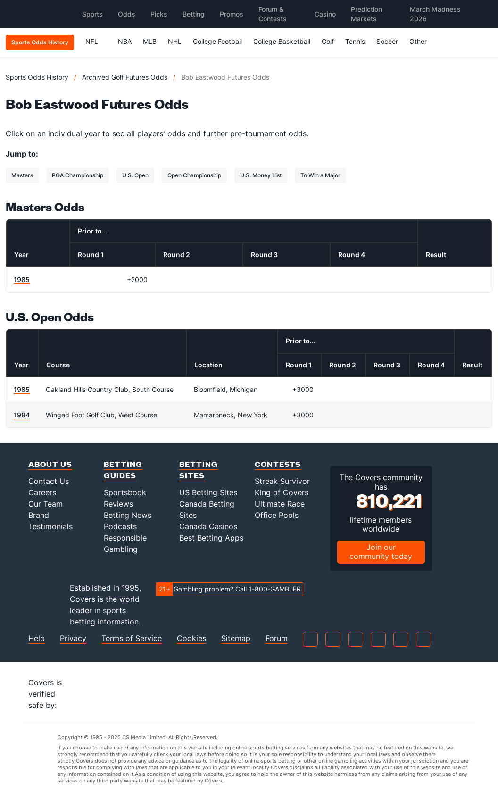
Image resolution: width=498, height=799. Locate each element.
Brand (38, 515)
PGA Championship (77, 175)
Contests (278, 463)
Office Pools (277, 515)
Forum (277, 638)
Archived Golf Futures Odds (124, 77)
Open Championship (194, 175)
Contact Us (48, 481)
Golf (328, 41)
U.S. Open (135, 175)
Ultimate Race (280, 503)
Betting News (127, 515)
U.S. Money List (261, 175)
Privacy (73, 638)
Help (36, 638)
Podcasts (120, 526)
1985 (22, 279)
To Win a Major (320, 175)
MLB (150, 41)
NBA (125, 41)
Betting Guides (123, 469)
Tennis (355, 41)
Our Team (45, 503)
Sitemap (235, 638)
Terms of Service (131, 638)
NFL (96, 41)
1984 (22, 415)
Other (422, 41)
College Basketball (281, 41)
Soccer (387, 41)
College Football (217, 41)
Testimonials (50, 526)
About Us (50, 463)
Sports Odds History (37, 77)
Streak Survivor (282, 481)
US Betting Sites (208, 492)
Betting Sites (198, 469)
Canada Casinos (208, 526)
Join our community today (380, 551)
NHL (175, 41)
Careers (42, 492)
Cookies (191, 638)
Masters (22, 175)
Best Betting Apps (211, 537)
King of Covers (281, 492)
